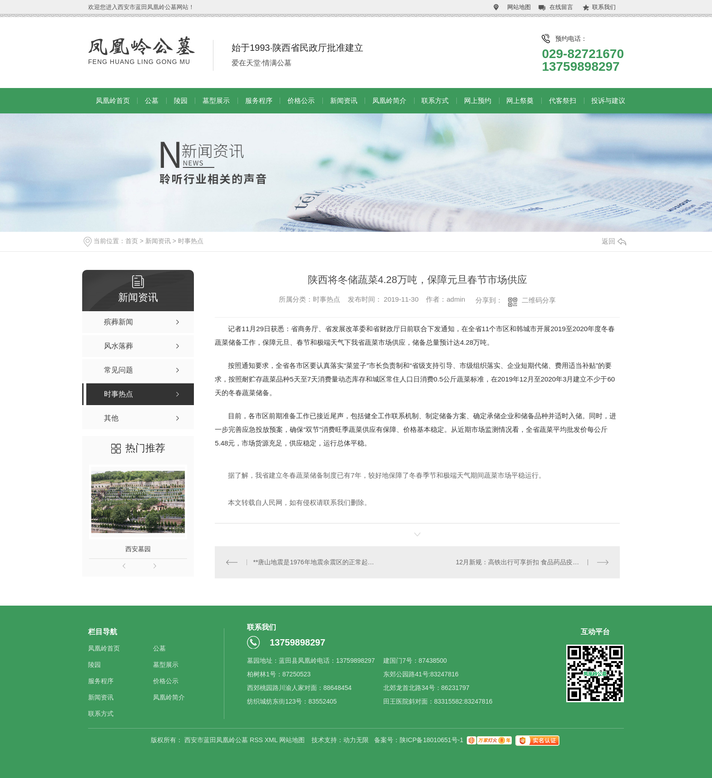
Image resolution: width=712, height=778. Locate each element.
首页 (131, 241)
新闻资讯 (343, 100)
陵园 (181, 100)
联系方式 (435, 100)
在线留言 (561, 7)
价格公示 (301, 100)
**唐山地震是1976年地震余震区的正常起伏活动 (316, 562)
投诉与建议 (608, 100)
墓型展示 (216, 100)
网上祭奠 (520, 100)
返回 (614, 241)
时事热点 (190, 241)
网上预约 (477, 100)
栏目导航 (102, 632)
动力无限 (356, 740)
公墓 (151, 100)
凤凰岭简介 (389, 100)
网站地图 (519, 7)
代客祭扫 (562, 100)
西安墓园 (138, 549)
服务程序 (258, 100)
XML (272, 740)
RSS (257, 740)
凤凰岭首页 (113, 100)
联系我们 (604, 7)
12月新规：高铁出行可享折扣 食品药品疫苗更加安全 (530, 562)
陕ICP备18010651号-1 (431, 740)
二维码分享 (539, 300)
